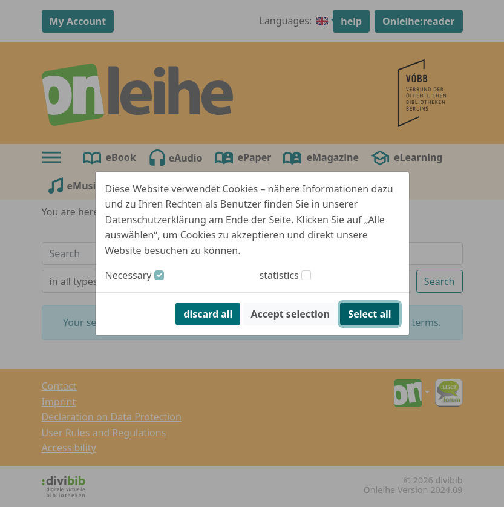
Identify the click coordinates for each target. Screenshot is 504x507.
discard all (207, 314)
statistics (279, 275)
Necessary (128, 275)
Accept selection (290, 314)
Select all (369, 314)
